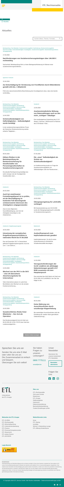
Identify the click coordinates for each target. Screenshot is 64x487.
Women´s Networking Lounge (41, 426)
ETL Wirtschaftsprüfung (9, 424)
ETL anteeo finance (8, 434)
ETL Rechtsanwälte (8, 422)
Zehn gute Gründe (38, 394)
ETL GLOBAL (6, 420)
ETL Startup (36, 422)
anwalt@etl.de (37, 364)
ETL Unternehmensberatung (10, 426)
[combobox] (47, 38)
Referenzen (36, 396)
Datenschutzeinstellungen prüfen (51, 480)
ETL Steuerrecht (7, 432)
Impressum (36, 402)
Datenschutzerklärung (39, 404)
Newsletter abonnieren (54, 363)
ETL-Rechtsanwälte (39, 392)
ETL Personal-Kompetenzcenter (11, 430)
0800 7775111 (39, 360)
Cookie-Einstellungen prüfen (41, 408)
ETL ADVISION (6, 436)
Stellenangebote (38, 400)
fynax (34, 420)
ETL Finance (6, 428)
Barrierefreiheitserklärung (40, 406)
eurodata (35, 424)
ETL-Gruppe (36, 398)
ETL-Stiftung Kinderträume (41, 428)
